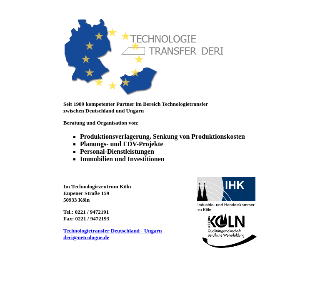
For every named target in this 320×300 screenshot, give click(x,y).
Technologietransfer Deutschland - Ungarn (112, 231)
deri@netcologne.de (86, 237)
